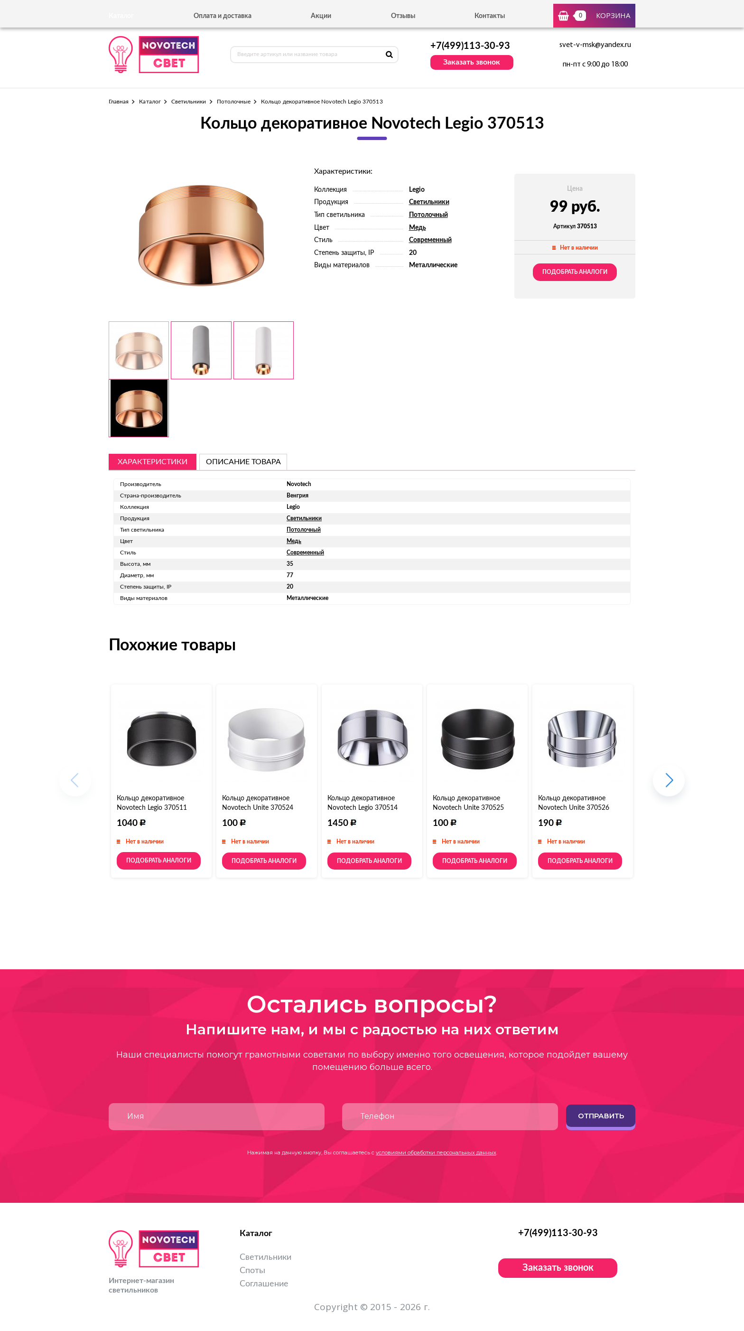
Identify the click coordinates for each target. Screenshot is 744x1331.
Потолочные (234, 101)
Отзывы (403, 16)
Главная (119, 101)
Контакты (489, 16)
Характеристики (152, 462)
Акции (321, 16)
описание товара (243, 462)
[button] (668, 785)
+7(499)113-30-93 (470, 46)
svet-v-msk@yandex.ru (595, 45)
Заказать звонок (471, 62)
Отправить (601, 1115)
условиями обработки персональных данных (436, 1152)
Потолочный (428, 215)
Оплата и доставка (222, 16)
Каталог (149, 101)
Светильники (188, 101)
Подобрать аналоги (574, 272)
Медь (417, 228)
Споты (252, 1270)
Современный (430, 240)
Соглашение (264, 1284)
